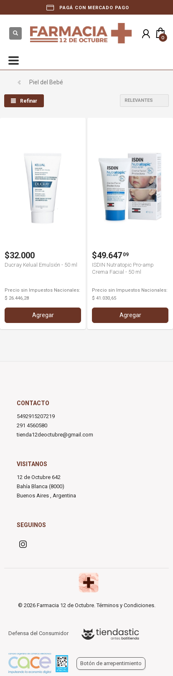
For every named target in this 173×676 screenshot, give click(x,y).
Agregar (43, 315)
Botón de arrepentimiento (111, 663)
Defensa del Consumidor (38, 633)
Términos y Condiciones (125, 605)
